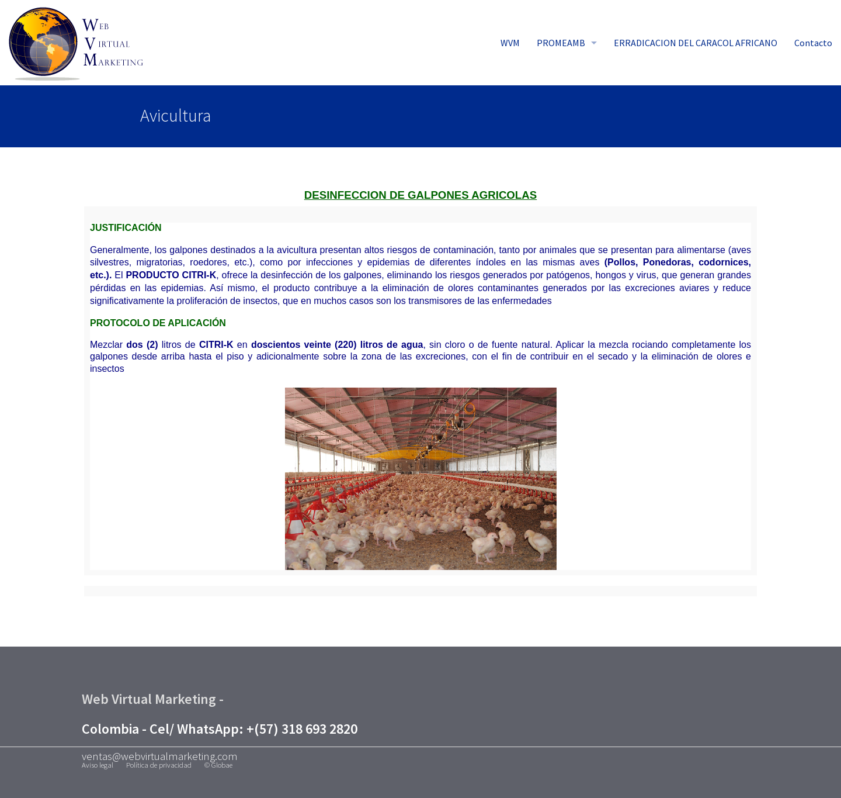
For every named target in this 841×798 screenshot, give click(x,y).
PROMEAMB (561, 43)
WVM (510, 43)
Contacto (813, 43)
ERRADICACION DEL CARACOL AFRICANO (695, 43)
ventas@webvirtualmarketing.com (160, 756)
